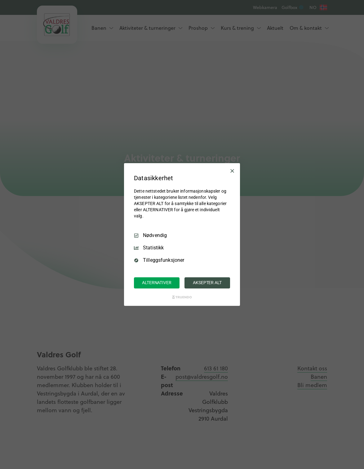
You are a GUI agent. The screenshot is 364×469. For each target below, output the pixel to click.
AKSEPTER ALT (207, 282)
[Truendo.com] (182, 297)
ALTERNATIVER (156, 282)
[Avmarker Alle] (232, 171)
